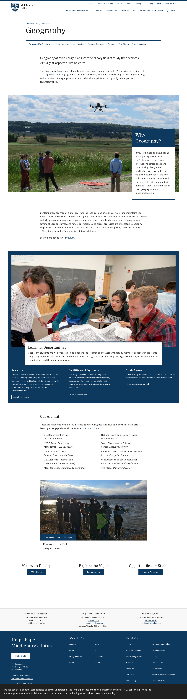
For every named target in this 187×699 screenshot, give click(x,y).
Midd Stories (89, 4)
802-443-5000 (16, 670)
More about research (21, 397)
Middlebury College (33, 23)
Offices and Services (124, 4)
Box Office (130, 675)
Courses (50, 44)
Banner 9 (129, 662)
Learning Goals (78, 44)
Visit (159, 4)
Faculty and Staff (36, 44)
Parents (72, 662)
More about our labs (78, 394)
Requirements (62, 44)
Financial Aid (170, 4)
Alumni (71, 650)
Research (112, 44)
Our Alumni (124, 44)
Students (72, 644)
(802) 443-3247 (151, 620)
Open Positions (139, 44)
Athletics (125, 10)
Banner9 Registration (134, 656)
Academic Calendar (133, 650)
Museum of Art (157, 662)
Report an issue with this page (163, 675)
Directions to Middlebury (161, 644)
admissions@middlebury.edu (22, 678)
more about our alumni (87, 428)
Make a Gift (20, 656)
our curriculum (66, 237)
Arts (134, 10)
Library (154, 656)
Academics (97, 10)
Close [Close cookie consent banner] (178, 689)
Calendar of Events (105, 4)
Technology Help (158, 681)
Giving (138, 4)
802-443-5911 (28, 684)
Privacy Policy (108, 693)
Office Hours (36, 572)
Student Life (111, 10)
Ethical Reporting (158, 650)
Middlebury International (151, 10)
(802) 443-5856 (93, 620)
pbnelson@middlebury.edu (151, 623)
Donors (97, 650)
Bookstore (130, 668)
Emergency (130, 644)
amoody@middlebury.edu (93, 623)
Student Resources (96, 44)
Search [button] (171, 10)
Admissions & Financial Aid (76, 10)
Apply (151, 4)
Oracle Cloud (157, 668)
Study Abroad (134, 370)
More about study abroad (138, 384)
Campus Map (131, 681)
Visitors (97, 662)
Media (97, 644)
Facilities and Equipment (85, 370)
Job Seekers (99, 656)
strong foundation (51, 74)
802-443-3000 (26, 675)
